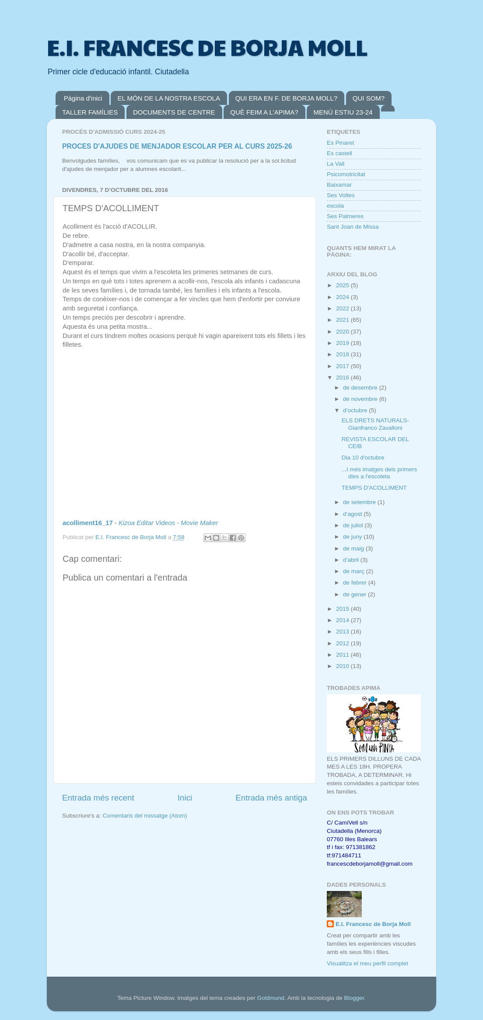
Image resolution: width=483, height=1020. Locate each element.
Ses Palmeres (345, 216)
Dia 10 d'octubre (363, 457)
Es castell (339, 153)
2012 (343, 643)
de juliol (354, 525)
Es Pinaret (340, 142)
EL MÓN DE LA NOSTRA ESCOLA (168, 98)
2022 (343, 308)
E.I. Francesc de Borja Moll (373, 924)
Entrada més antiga (271, 797)
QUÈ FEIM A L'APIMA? (264, 112)
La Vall (335, 163)
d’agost (353, 514)
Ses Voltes (341, 195)
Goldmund (270, 998)
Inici (185, 797)
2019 (343, 343)
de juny (353, 536)
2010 (343, 666)
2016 (343, 377)
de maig (354, 548)
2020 (343, 331)
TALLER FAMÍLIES (90, 112)
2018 (343, 354)
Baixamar (339, 184)
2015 (343, 609)
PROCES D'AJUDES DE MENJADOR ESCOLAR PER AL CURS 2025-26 (177, 146)
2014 (343, 620)
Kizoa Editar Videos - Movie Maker (168, 522)
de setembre (360, 502)
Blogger (354, 998)
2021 (343, 320)
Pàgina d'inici (83, 98)
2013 (343, 631)
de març (354, 571)
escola (335, 205)
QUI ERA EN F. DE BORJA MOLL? (286, 98)
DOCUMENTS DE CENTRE (174, 112)
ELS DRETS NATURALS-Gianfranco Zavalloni (375, 424)
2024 (343, 297)
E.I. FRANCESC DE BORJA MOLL (207, 46)
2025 (343, 285)
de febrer (355, 582)
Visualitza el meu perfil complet (367, 963)
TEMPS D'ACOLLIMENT (374, 487)
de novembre (361, 399)
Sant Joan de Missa (353, 226)
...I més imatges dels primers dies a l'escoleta (379, 473)
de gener (355, 594)
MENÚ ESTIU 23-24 (342, 112)
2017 (343, 366)
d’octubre (356, 410)
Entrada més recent (98, 797)
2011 (343, 654)
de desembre (361, 387)
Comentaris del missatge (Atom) (145, 815)
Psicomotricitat (346, 174)
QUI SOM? (369, 98)
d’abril (351, 560)
